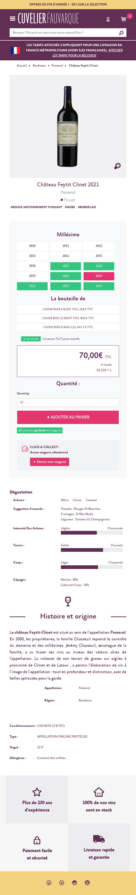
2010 (32, 246)
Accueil (22, 65)
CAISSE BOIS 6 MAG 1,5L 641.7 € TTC (66, 327)
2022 (32, 286)
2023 (66, 286)
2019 (32, 276)
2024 (99, 286)
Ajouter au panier (70, 417)
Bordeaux (39, 65)
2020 (66, 276)
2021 (99, 276)
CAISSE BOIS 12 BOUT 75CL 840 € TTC (66, 318)
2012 (99, 246)
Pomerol (57, 65)
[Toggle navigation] (13, 18)
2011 (66, 246)
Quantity (23, 393)
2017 (66, 266)
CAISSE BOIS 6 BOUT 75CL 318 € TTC (65, 309)
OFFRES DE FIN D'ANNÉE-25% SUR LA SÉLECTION (68, 4)
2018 (99, 266)
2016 (32, 266)
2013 (32, 256)
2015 (99, 256)
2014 (66, 256)
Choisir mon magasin (51, 462)
